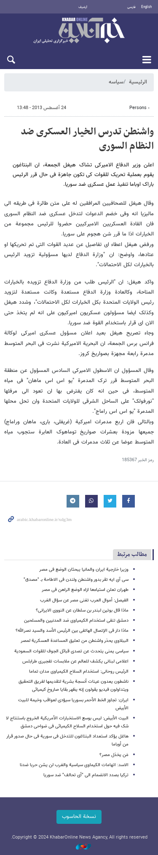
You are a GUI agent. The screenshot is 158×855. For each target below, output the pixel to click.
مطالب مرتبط (132, 554)
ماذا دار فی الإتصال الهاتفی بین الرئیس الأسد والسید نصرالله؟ (72, 630)
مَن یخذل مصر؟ (114, 755)
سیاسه (116, 82)
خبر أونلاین (79, 31)
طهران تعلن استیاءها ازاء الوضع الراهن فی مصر (85, 589)
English (146, 7)
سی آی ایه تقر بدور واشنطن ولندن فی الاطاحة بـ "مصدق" (76, 579)
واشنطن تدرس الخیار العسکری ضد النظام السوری (87, 139)
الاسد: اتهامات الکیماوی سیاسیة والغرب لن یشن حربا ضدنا (74, 765)
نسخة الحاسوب (79, 816)
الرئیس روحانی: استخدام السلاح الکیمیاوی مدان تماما (79, 671)
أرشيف (82, 7)
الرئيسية (138, 82)
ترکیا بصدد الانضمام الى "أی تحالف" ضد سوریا (86, 775)
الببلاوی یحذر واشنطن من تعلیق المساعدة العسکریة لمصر (75, 640)
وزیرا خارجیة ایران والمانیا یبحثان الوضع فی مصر (84, 569)
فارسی (131, 7)
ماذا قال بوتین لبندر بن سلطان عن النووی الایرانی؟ (82, 610)
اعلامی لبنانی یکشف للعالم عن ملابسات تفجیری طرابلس (75, 661)
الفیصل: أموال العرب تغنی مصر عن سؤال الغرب (84, 600)
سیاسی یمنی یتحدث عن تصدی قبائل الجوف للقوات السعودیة (71, 651)
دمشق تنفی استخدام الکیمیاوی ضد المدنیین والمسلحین (76, 620)
